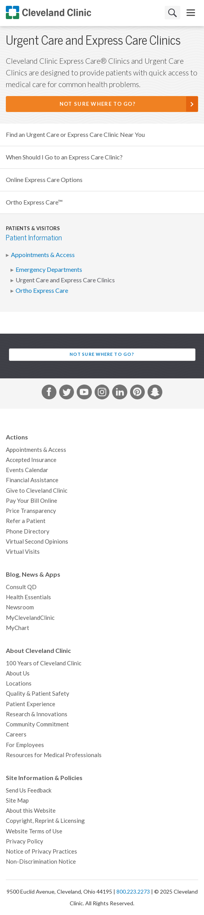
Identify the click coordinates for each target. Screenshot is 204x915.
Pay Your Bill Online (31, 500)
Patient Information (34, 237)
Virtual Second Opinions (37, 541)
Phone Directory (27, 531)
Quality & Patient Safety (37, 693)
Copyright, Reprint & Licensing (45, 820)
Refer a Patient (26, 521)
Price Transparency (31, 510)
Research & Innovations (36, 714)
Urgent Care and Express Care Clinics (65, 280)
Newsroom (20, 607)
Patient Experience (30, 704)
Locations (19, 683)
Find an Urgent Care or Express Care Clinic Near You (75, 134)
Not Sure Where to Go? (97, 104)
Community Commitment (37, 724)
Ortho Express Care (42, 290)
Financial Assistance (32, 480)
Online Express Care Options (44, 180)
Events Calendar (27, 470)
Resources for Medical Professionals (54, 755)
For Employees (25, 745)
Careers (16, 734)
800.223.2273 (133, 891)
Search (172, 12)
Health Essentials (28, 597)
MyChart (17, 628)
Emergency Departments (49, 269)
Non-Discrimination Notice (41, 861)
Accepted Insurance (31, 460)
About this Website (31, 810)
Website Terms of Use (34, 831)
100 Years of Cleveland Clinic (43, 663)
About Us (18, 673)
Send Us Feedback (28, 790)
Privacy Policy (24, 841)
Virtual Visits (23, 551)
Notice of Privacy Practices (41, 851)
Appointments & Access (43, 255)
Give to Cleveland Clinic (36, 490)
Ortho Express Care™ (34, 202)
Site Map (17, 800)
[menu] (190, 12)
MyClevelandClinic (30, 617)
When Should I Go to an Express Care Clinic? (64, 157)
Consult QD (21, 587)
